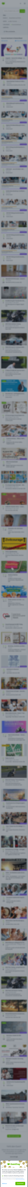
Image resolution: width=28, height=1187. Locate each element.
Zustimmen (20, 1183)
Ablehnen (4, 1183)
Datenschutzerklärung (20, 1179)
